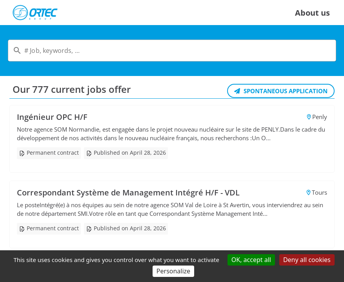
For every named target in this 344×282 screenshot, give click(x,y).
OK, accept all (251, 259)
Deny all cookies (307, 259)
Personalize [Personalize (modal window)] (173, 271)
